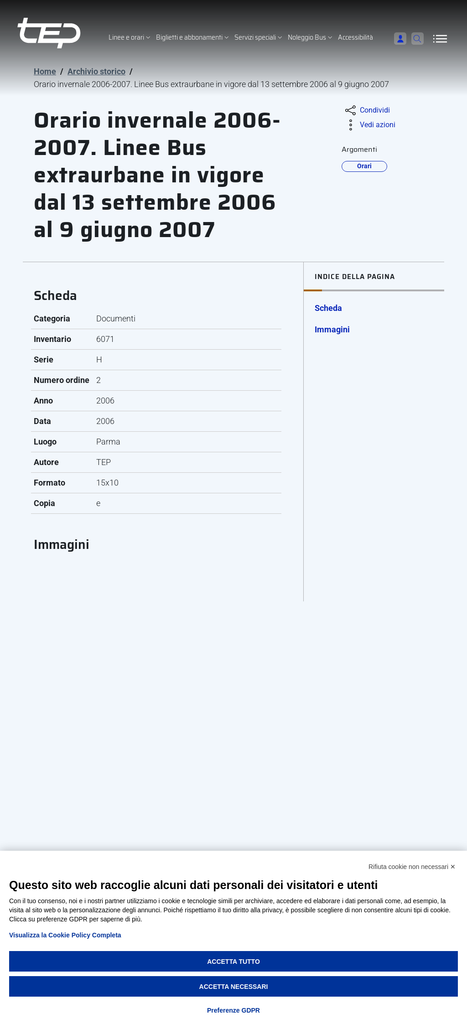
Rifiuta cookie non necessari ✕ (412, 866)
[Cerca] (415, 38)
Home (45, 71)
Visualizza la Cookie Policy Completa (65, 935)
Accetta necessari (233, 986)
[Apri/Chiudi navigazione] (440, 39)
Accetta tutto (233, 961)
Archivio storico (96, 71)
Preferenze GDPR (233, 1010)
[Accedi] (395, 38)
